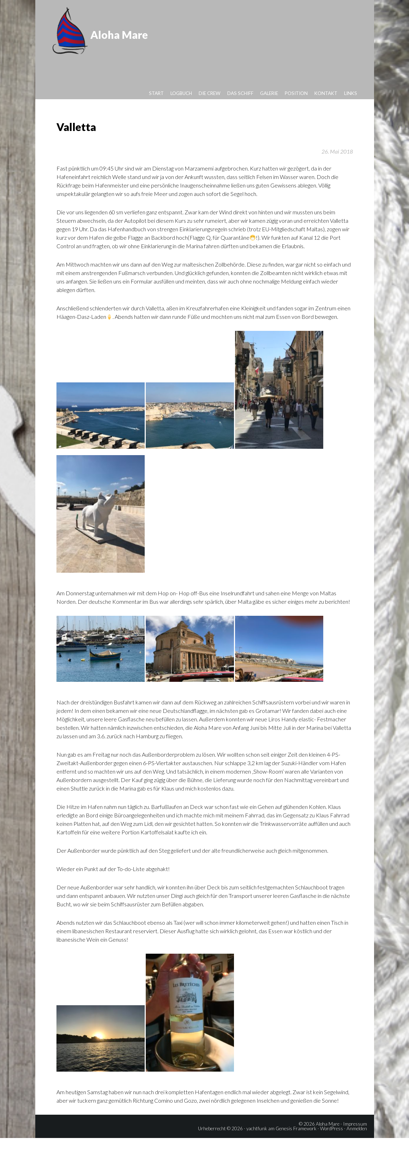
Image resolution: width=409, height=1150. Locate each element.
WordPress (331, 1140)
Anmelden (357, 1140)
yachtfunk (256, 1140)
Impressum (355, 1135)
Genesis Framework (296, 1140)
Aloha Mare (124, 31)
